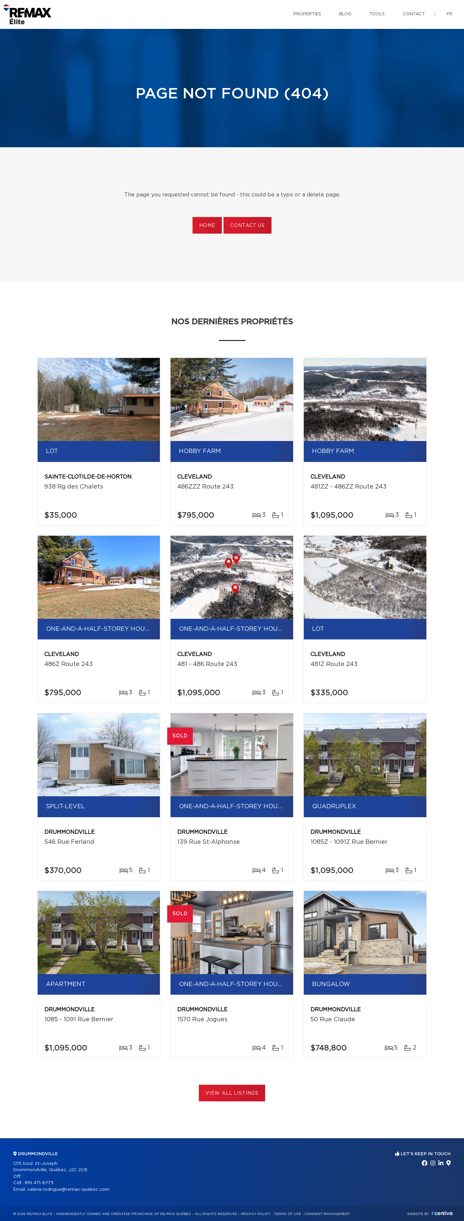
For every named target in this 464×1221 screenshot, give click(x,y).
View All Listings (232, 1093)
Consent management (327, 1214)
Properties (307, 14)
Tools (377, 14)
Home (207, 225)
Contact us (247, 225)
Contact (414, 14)
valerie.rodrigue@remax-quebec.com (68, 1189)
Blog (345, 14)
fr (449, 14)
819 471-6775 (39, 1183)
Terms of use (287, 1214)
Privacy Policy (255, 1214)
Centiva (442, 1213)
